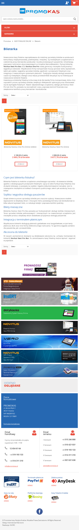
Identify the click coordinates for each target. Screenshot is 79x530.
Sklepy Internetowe (9, 523)
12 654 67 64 (15, 448)
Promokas (39, 11)
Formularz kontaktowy (12, 424)
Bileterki (37, 41)
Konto (67, 3)
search (74, 19)
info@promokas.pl (11, 466)
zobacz (21, 164)
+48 (16, 455)
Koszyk (77, 1)
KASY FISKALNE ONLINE (22, 41)
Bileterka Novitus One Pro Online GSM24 (20, 147)
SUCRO (12, 525)
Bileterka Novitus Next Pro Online (55, 147)
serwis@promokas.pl (50, 466)
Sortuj (6, 95)
